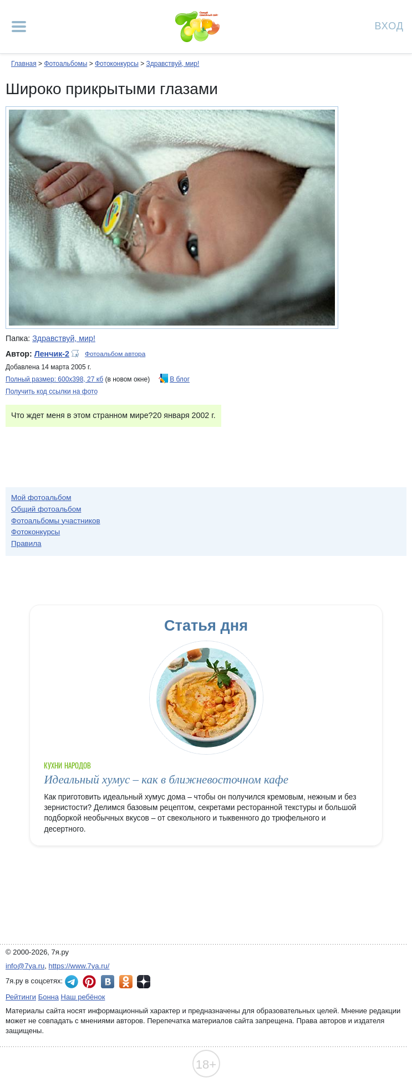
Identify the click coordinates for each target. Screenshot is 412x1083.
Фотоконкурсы (117, 64)
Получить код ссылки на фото (52, 391)
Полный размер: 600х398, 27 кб (54, 379)
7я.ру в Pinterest (89, 981)
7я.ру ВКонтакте (107, 981)
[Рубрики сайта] (18, 27)
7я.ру (143, 981)
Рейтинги (21, 997)
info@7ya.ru (25, 966)
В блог (180, 379)
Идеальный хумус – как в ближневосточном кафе (166, 779)
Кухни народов (67, 765)
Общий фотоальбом (46, 509)
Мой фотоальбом (41, 497)
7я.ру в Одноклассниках (126, 981)
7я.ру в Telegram (71, 981)
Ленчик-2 (51, 353)
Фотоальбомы (65, 64)
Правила (26, 543)
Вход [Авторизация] (389, 25)
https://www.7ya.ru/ (79, 966)
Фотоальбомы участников (55, 521)
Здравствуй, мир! (172, 64)
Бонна (48, 997)
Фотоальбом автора (115, 354)
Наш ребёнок (83, 997)
